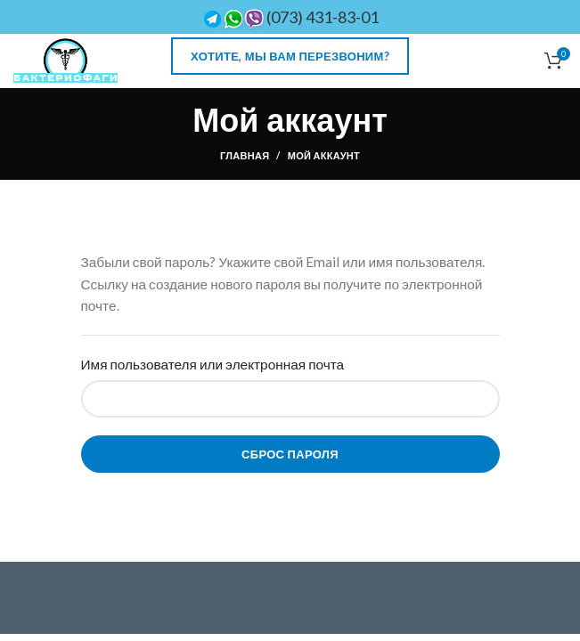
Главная (244, 155)
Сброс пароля (290, 454)
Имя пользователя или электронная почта (213, 364)
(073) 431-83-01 (290, 17)
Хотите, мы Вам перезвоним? (290, 56)
